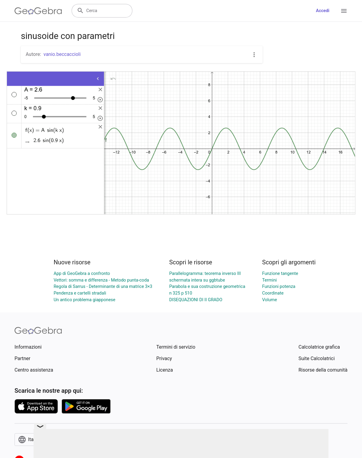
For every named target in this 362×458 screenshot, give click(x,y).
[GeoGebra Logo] (38, 11)
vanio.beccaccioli (62, 54)
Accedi (322, 10)
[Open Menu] (343, 11)
